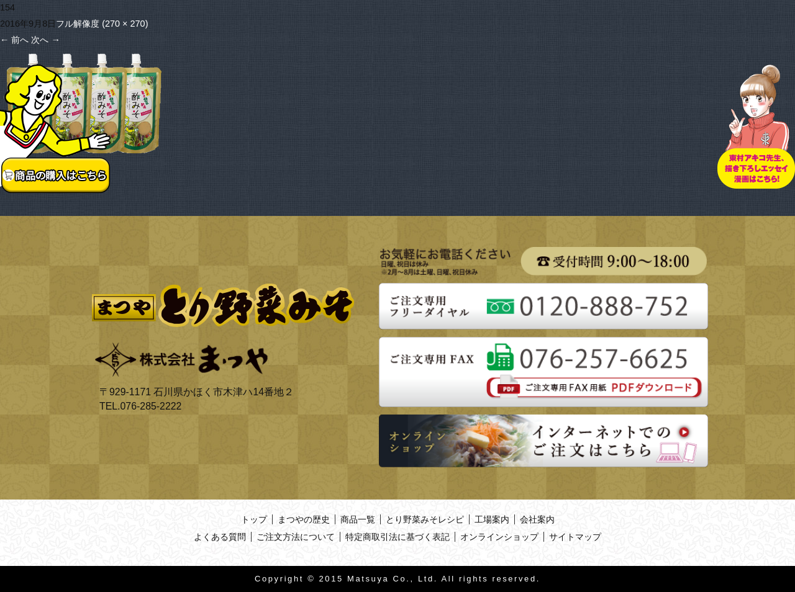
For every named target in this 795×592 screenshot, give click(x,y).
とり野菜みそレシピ (425, 519)
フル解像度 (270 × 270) (102, 24)
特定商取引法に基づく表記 (397, 537)
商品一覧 (357, 519)
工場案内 (492, 519)
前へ (14, 40)
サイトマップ (575, 537)
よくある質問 (220, 537)
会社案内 (537, 519)
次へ (45, 40)
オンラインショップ (499, 537)
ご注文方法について (296, 537)
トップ (254, 519)
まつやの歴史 (304, 519)
